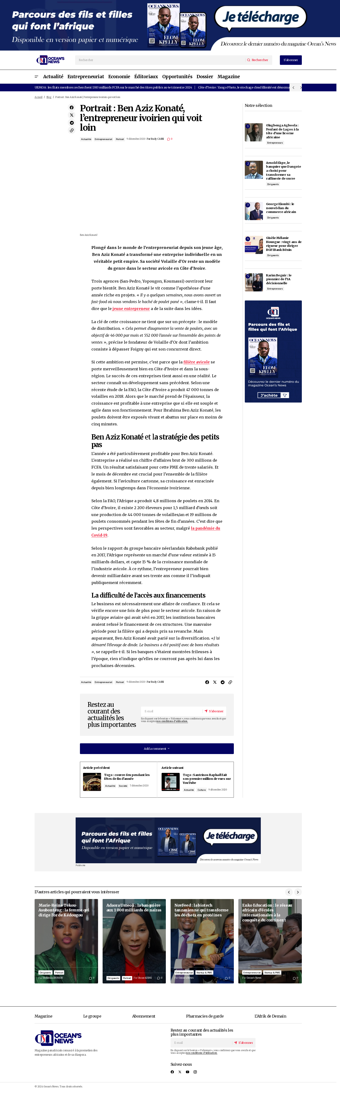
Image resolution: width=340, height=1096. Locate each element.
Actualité (86, 139)
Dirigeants (273, 184)
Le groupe (92, 1020)
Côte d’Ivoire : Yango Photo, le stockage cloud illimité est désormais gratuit (250, 87)
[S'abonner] (213, 711)
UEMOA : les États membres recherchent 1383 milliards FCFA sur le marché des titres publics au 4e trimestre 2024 (113, 87)
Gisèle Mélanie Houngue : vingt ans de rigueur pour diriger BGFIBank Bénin (284, 244)
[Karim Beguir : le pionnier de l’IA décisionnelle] (254, 282)
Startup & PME (204, 976)
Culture (205, 789)
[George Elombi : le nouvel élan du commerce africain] (254, 211)
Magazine (43, 1020)
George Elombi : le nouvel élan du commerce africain (281, 208)
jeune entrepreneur (132, 308)
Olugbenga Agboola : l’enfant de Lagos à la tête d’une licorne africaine (282, 131)
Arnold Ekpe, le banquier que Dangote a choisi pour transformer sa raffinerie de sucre (283, 171)
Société (128, 789)
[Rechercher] (258, 60)
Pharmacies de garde (205, 1020)
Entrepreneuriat (103, 139)
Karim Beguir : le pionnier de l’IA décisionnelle (279, 279)
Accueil (38, 97)
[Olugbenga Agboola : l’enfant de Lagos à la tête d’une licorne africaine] (254, 132)
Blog (49, 97)
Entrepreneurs (275, 142)
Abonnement (143, 1020)
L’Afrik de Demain (270, 1020)
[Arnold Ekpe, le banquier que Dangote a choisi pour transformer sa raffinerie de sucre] (254, 170)
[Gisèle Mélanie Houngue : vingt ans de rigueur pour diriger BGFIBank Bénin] (254, 245)
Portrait (120, 139)
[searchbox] (160, 60)
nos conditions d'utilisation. (172, 721)
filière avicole (197, 362)
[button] (36, 76)
